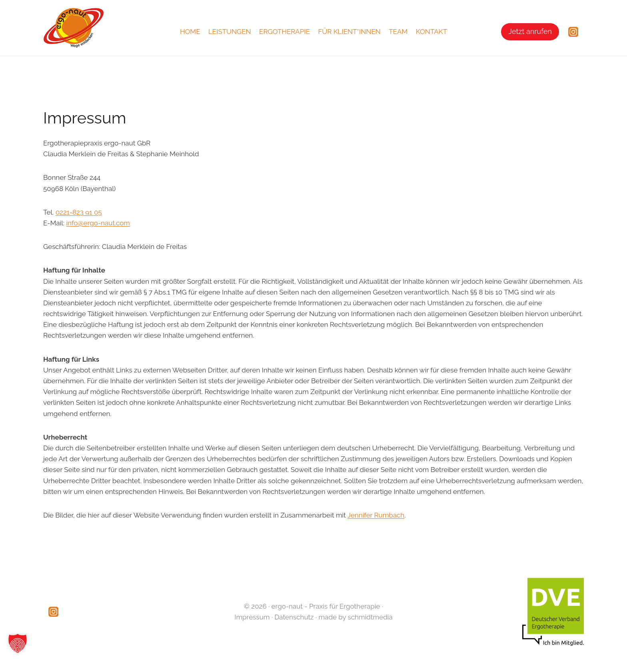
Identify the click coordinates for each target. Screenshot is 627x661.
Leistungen (229, 32)
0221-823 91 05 (79, 212)
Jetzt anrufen (530, 31)
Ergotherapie (284, 32)
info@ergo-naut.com (98, 223)
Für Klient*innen (349, 32)
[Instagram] (573, 32)
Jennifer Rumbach (375, 515)
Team (398, 32)
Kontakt (431, 32)
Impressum (252, 617)
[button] (17, 643)
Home (190, 32)
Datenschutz (294, 617)
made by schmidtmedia (356, 617)
